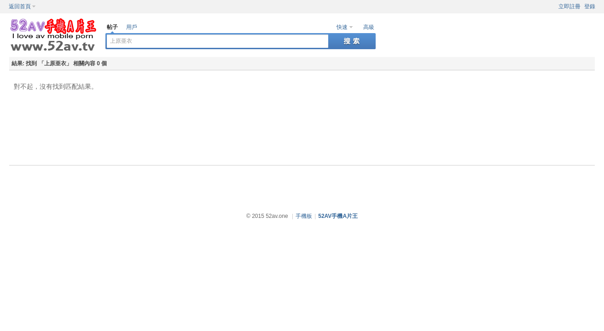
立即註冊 (569, 6)
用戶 (131, 27)
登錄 (589, 6)
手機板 (304, 216)
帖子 (112, 27)
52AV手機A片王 (338, 216)
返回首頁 (20, 6)
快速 (342, 27)
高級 (368, 27)
